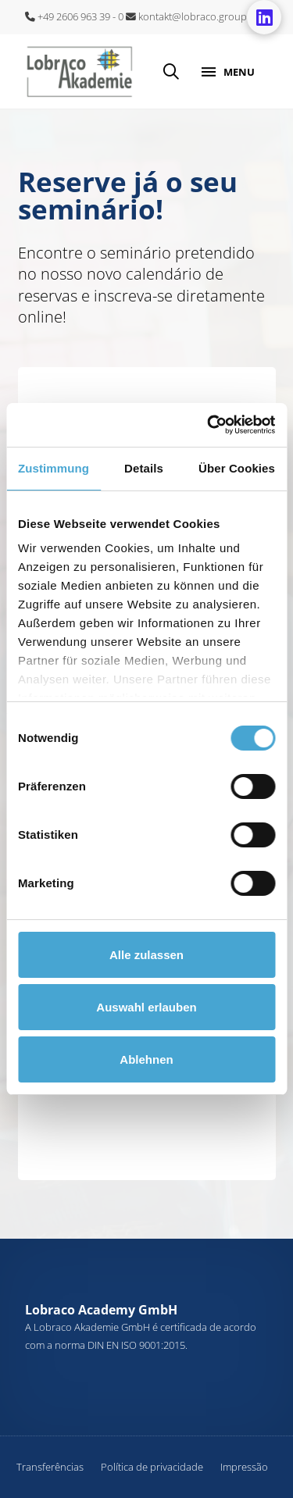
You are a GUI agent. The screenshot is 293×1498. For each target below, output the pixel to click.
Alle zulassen (146, 954)
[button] (171, 72)
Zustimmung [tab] (53, 468)
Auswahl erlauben (146, 1007)
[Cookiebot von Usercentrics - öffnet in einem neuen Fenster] (208, 425)
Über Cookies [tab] (236, 468)
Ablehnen (146, 1059)
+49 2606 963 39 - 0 (74, 16)
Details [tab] (143, 468)
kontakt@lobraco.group (186, 16)
